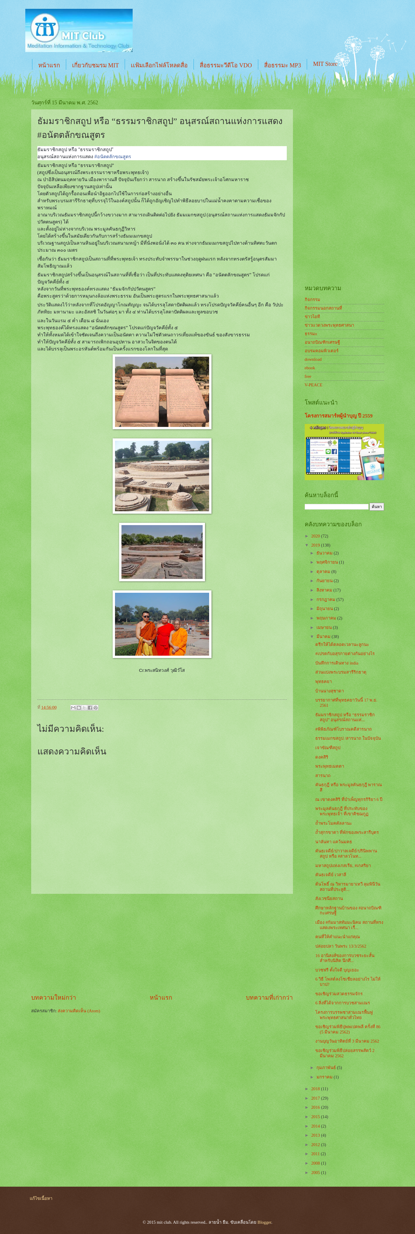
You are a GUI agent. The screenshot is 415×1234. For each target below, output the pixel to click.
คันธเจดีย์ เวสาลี (330, 874)
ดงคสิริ (321, 757)
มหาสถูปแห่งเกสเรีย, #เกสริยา (343, 865)
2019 (316, 545)
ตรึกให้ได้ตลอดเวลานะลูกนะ (342, 644)
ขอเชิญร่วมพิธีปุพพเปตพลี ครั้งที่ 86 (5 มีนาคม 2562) (347, 1029)
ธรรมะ (311, 333)
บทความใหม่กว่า (53, 997)
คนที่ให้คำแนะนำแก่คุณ (337, 936)
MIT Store (325, 64)
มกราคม (325, 1077)
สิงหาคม (325, 590)
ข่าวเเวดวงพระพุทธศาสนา (329, 325)
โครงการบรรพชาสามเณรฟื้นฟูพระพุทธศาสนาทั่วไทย (344, 1015)
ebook (310, 367)
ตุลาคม (323, 571)
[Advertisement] (162, 943)
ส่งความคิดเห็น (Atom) (79, 1010)
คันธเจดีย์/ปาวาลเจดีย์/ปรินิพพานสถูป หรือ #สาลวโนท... (346, 854)
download (313, 359)
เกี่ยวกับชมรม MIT (95, 65)
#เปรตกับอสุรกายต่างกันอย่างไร (344, 653)
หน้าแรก (49, 65)
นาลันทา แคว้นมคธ (333, 841)
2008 (316, 1163)
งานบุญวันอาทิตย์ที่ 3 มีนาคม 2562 (347, 1041)
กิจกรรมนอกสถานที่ (323, 308)
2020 (316, 536)
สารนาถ (323, 775)
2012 (316, 1144)
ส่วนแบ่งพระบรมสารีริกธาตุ (340, 672)
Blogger (264, 1222)
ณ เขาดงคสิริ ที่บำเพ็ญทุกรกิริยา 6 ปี (348, 799)
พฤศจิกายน (327, 562)
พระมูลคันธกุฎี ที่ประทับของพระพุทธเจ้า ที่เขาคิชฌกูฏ (342, 811)
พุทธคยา (323, 681)
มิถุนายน (325, 608)
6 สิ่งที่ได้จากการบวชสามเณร (342, 1003)
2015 (316, 1116)
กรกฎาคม (326, 599)
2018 (316, 1088)
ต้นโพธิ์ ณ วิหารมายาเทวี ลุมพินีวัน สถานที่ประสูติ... (347, 887)
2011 (316, 1153)
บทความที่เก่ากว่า (269, 997)
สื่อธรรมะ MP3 (282, 65)
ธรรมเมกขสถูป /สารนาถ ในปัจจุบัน (348, 738)
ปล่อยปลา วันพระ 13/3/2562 (340, 946)
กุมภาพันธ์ (326, 1067)
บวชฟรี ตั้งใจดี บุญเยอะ (337, 970)
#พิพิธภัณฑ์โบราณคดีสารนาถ (343, 729)
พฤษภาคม (326, 618)
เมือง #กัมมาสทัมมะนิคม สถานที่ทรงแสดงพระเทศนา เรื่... (349, 925)
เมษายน (324, 627)
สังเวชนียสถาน (329, 898)
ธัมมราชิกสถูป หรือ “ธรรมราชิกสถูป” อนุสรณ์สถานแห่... (345, 717)
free (308, 376)
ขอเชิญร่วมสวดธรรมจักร (339, 993)
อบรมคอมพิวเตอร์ (322, 350)
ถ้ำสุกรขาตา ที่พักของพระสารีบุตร (347, 832)
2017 (316, 1098)
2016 (316, 1107)
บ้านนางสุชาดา (329, 691)
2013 (316, 1135)
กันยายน (325, 580)
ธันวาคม (325, 553)
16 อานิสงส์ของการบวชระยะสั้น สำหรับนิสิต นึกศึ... (344, 958)
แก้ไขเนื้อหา (41, 1198)
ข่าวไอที (312, 316)
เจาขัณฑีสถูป (327, 747)
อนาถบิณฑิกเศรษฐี (322, 342)
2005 (316, 1172)
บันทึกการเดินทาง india (336, 663)
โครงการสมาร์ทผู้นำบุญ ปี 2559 (339, 416)
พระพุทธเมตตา (329, 766)
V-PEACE (314, 385)
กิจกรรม (312, 299)
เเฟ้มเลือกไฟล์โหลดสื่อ (159, 65)
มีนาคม (324, 636)
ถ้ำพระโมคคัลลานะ (333, 823)
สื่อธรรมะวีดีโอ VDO (226, 65)
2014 (316, 1126)
